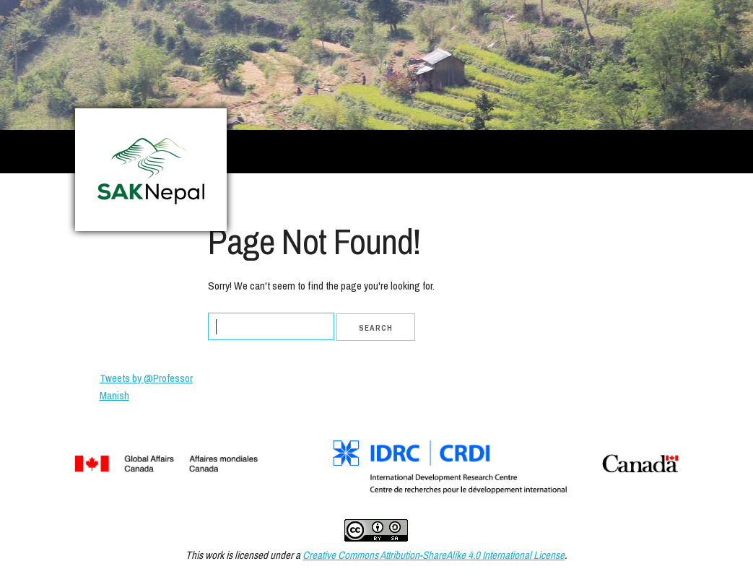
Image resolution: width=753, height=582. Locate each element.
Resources (543, 196)
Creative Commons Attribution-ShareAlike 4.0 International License (433, 555)
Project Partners (446, 196)
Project (355, 196)
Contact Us (623, 196)
